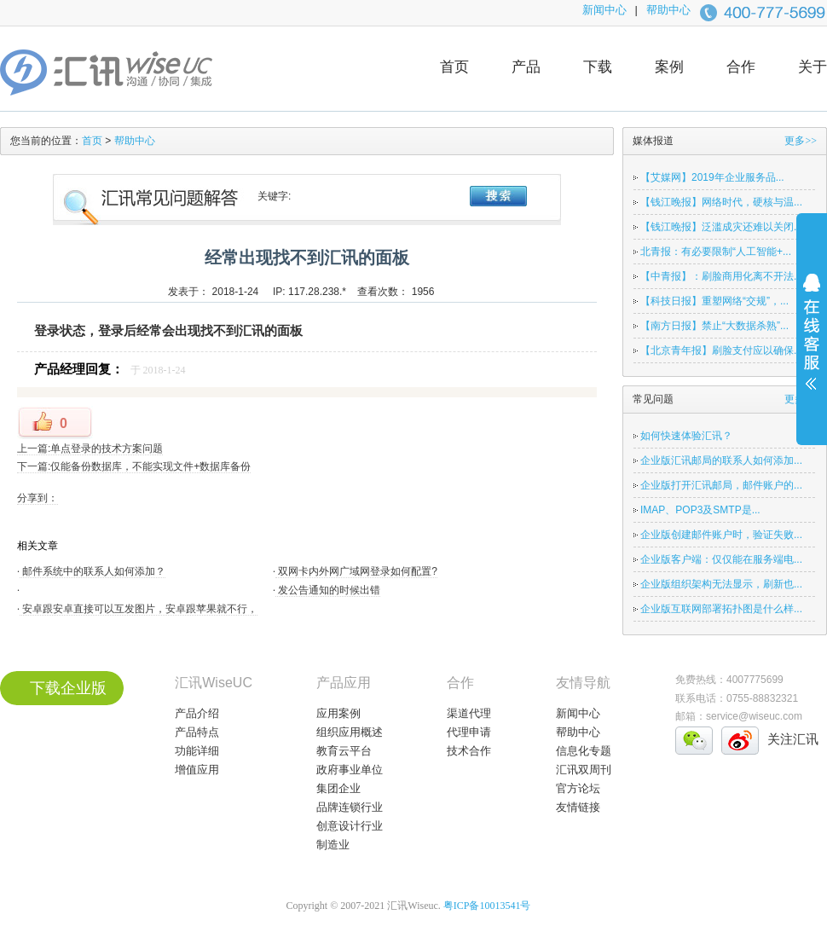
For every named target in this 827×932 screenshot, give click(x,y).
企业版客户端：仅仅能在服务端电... (721, 559)
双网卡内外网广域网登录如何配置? (356, 571)
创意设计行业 (349, 825)
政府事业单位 (349, 769)
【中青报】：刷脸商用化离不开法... (721, 276)
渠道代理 (469, 713)
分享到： (37, 498)
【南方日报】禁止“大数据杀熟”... (714, 326)
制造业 (333, 844)
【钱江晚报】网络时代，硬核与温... (721, 202)
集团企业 (338, 788)
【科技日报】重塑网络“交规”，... (714, 301)
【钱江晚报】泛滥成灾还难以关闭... (721, 227)
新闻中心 (604, 9)
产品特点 (197, 732)
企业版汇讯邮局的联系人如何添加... (721, 460)
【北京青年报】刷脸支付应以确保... (721, 350)
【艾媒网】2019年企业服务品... (712, 177)
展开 (811, 343)
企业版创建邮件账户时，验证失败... (721, 535)
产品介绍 (197, 713)
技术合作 (469, 750)
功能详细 (197, 750)
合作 (740, 67)
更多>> (800, 141)
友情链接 (578, 807)
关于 (812, 67)
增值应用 (197, 769)
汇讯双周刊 (583, 769)
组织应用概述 (349, 732)
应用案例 (338, 713)
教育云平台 (344, 750)
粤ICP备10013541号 (487, 906)
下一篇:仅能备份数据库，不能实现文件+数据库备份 (134, 466)
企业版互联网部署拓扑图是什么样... (721, 609)
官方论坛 (578, 788)
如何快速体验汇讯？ (686, 436)
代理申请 (469, 732)
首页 (454, 67)
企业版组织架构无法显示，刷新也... (721, 584)
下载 (597, 67)
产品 (526, 67)
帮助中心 (668, 9)
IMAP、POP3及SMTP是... (700, 510)
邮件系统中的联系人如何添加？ (92, 571)
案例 (669, 67)
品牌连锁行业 (349, 807)
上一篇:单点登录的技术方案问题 (90, 448)
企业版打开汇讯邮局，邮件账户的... (721, 485)
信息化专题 (583, 750)
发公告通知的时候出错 (327, 590)
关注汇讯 (792, 739)
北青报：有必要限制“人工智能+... (715, 252)
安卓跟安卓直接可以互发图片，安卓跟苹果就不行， (138, 609)
